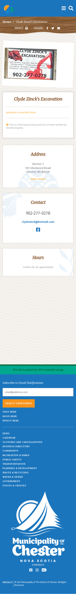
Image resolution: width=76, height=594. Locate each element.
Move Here (10, 416)
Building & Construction (21, 112)
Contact (38, 565)
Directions (38, 179)
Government (11, 481)
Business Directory (16, 446)
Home (7, 22)
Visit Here (9, 411)
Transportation (14, 464)
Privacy (8, 582)
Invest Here (11, 420)
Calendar (9, 437)
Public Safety (12, 459)
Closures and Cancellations (23, 442)
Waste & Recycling (16, 472)
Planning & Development (20, 468)
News (6, 433)
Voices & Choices (14, 485)
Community (11, 450)
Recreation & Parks (16, 455)
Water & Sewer (13, 477)
